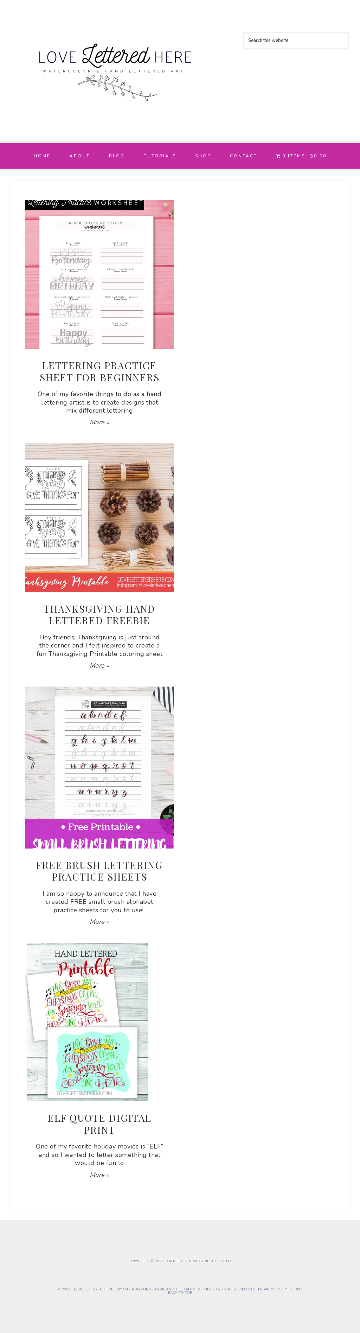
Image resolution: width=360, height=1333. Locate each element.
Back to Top (180, 1292)
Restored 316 (218, 1261)
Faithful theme (182, 1261)
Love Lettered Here (115, 67)
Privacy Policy (272, 1289)
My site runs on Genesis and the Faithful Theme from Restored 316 (186, 1289)
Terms (296, 1289)
